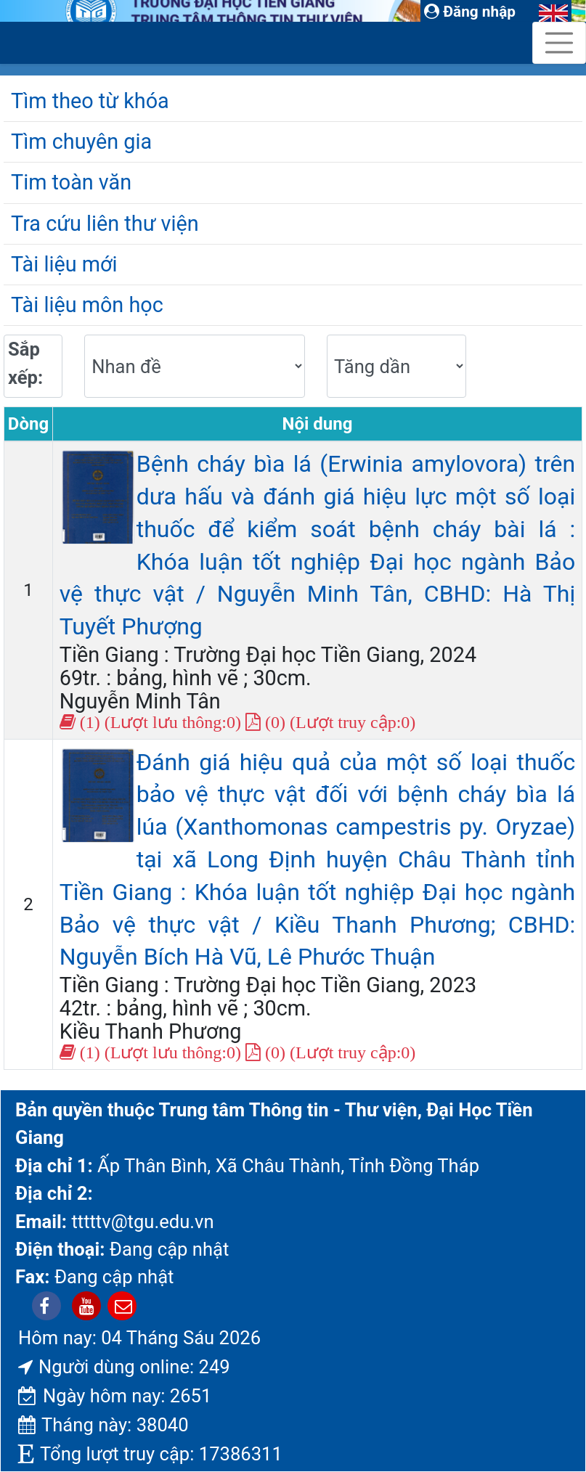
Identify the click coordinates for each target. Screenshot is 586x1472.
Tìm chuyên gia (81, 141)
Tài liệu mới (64, 264)
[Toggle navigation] (559, 43)
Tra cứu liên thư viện (105, 223)
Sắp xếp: (25, 363)
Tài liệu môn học (87, 305)
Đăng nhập (470, 11)
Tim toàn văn (71, 182)
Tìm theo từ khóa (90, 101)
